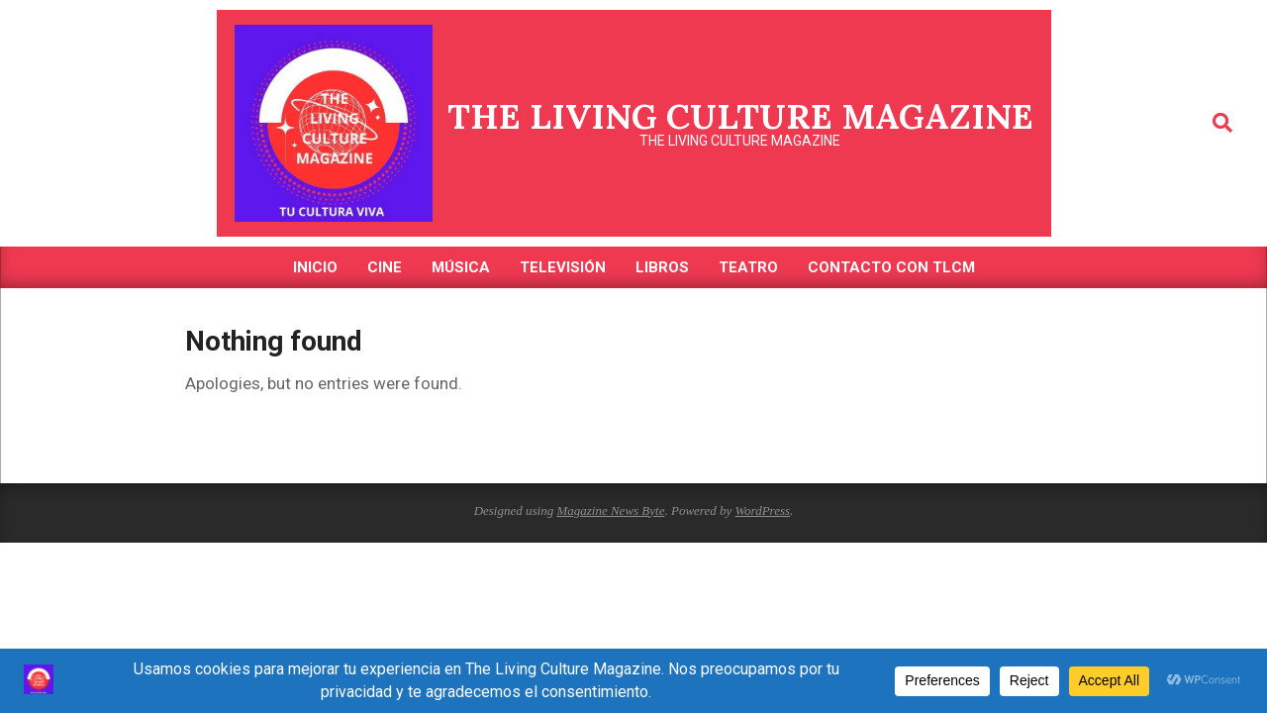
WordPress (762, 510)
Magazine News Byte (610, 510)
